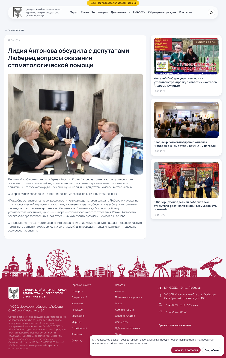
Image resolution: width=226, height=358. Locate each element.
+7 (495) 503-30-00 (175, 311)
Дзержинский (79, 297)
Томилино (77, 334)
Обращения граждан (162, 12)
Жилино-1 (77, 303)
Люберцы (77, 291)
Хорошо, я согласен (186, 350)
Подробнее (212, 350)
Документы (121, 322)
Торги (118, 334)
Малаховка (78, 315)
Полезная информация (128, 297)
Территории (100, 12)
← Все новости (14, 30)
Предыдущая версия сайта (175, 325)
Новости (139, 12)
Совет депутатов (125, 315)
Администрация (124, 309)
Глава (85, 12)
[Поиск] (211, 12)
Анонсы (119, 291)
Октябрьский (79, 328)
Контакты (185, 12)
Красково (77, 309)
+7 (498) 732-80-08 (175, 305)
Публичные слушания (127, 328)
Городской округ (81, 285)
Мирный (76, 322)
